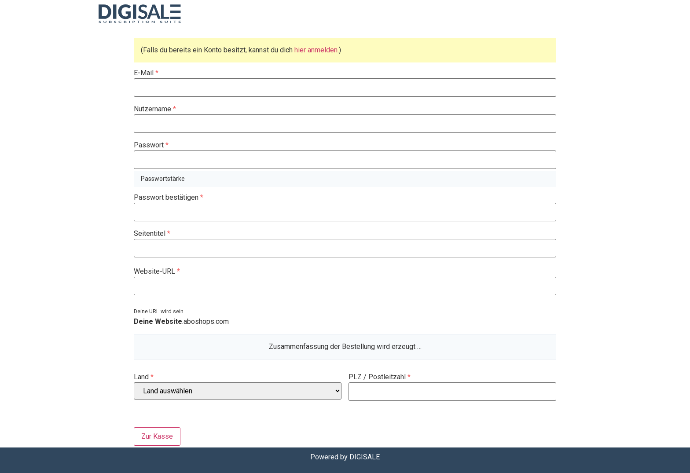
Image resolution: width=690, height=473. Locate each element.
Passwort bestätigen (168, 197)
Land (144, 377)
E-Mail (146, 73)
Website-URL (157, 271)
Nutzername (155, 109)
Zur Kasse (157, 436)
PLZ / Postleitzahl (380, 377)
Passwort (151, 145)
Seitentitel (152, 233)
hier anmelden (316, 50)
